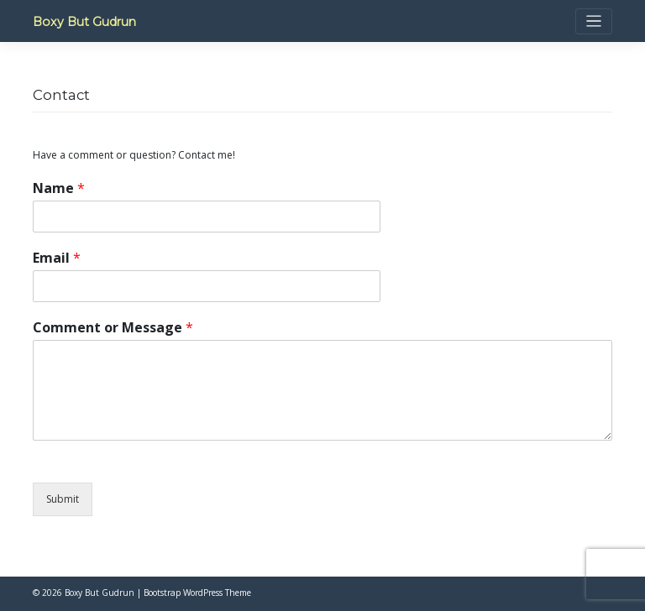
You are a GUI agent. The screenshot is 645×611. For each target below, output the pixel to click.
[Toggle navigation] (593, 21)
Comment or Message (113, 328)
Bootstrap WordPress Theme (197, 592)
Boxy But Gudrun (84, 21)
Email (57, 258)
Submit (62, 499)
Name (59, 188)
